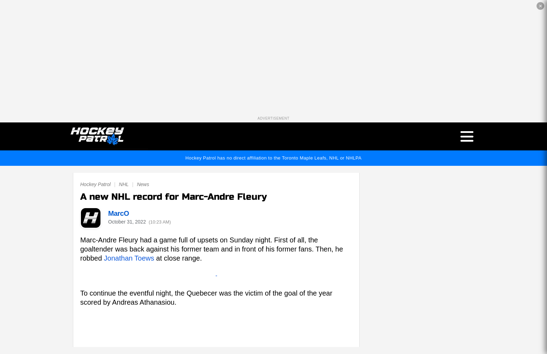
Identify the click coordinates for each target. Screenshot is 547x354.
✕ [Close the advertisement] (540, 6)
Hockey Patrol (95, 184)
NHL (124, 184)
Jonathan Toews (129, 258)
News (143, 184)
